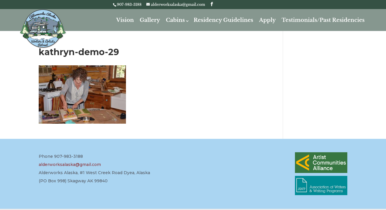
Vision (125, 20)
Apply (267, 20)
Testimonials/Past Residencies (323, 20)
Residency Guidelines (223, 20)
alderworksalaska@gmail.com (70, 164)
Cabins (175, 20)
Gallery (150, 20)
